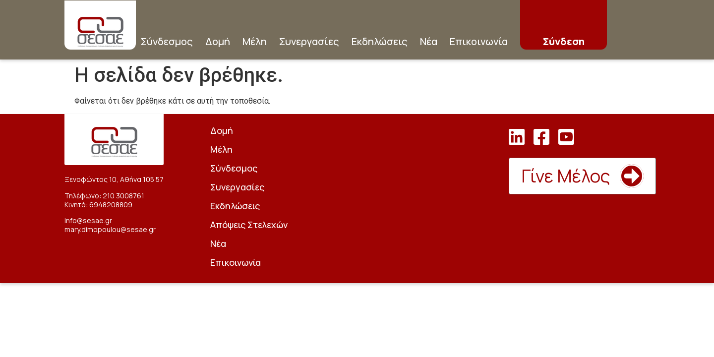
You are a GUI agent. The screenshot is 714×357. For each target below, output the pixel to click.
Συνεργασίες (309, 42)
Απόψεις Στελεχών (249, 225)
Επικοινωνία (479, 42)
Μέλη (254, 42)
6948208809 (110, 204)
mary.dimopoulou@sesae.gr (110, 229)
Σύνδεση (564, 42)
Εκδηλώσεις (380, 42)
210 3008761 (123, 195)
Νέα (428, 42)
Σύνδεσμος (167, 42)
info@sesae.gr (88, 220)
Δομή (217, 42)
